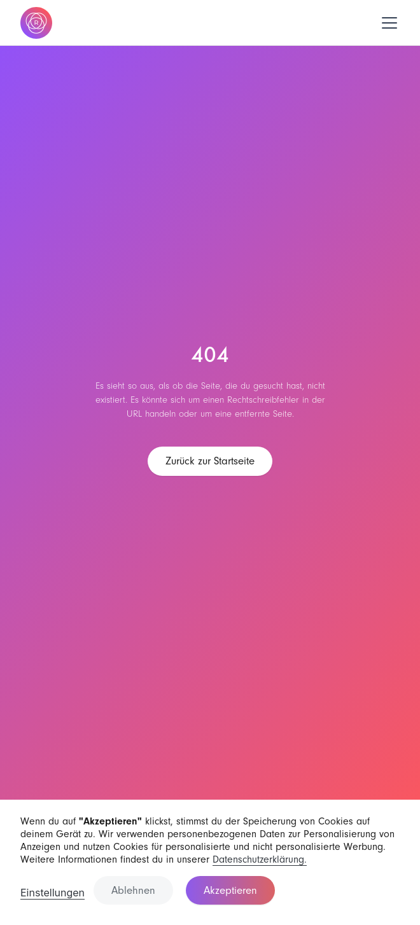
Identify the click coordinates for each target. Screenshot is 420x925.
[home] (36, 23)
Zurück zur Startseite (210, 461)
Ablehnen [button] (133, 890)
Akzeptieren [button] (230, 890)
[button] (387, 23)
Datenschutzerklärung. (260, 859)
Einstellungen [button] (52, 892)
